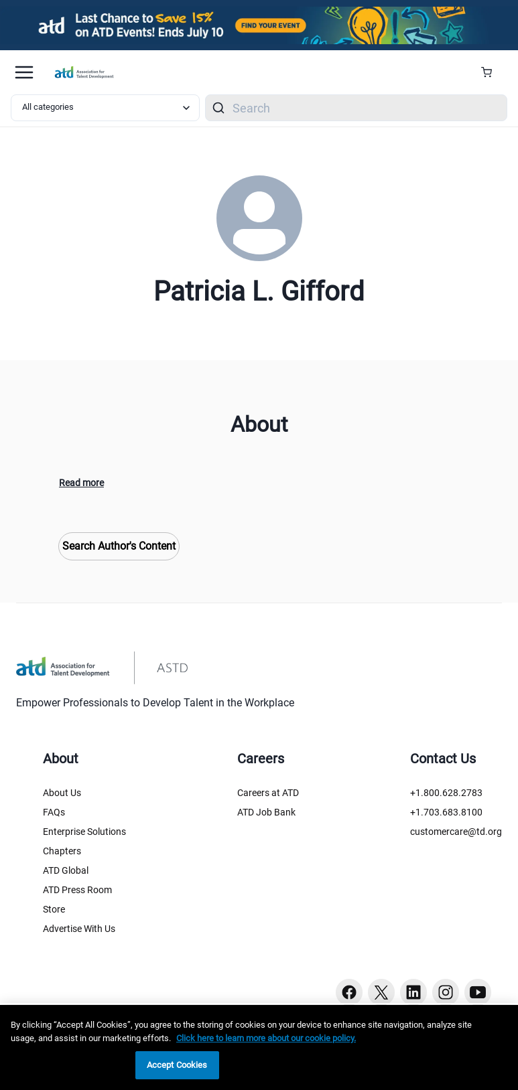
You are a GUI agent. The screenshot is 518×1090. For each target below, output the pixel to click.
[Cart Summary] (491, 72)
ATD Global (65, 870)
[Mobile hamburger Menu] (24, 72)
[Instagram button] (445, 992)
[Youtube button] (477, 992)
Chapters (62, 851)
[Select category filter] (105, 107)
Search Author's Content (119, 546)
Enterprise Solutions (84, 831)
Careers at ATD (268, 792)
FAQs (54, 812)
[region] (259, 1047)
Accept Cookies (177, 1065)
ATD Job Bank (266, 812)
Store (54, 909)
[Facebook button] (349, 992)
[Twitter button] (381, 992)
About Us (62, 792)
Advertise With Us (79, 928)
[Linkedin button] (413, 992)
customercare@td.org (456, 831)
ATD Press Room (77, 889)
